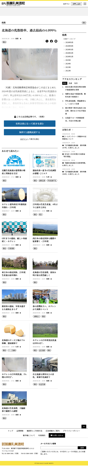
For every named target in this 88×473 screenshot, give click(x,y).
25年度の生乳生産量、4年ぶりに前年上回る (45, 213)
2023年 (68, 74)
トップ (10, 438)
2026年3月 (69, 57)
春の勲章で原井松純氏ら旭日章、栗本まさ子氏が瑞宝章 (75, 118)
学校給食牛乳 (51, 188)
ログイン (66, 4)
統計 (40, 222)
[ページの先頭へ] (83, 434)
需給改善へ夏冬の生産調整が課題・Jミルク (44, 179)
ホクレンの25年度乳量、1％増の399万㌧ (14, 383)
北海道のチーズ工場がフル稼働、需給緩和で (13, 349)
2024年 (68, 71)
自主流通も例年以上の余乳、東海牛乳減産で (43, 383)
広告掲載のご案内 (52, 438)
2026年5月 (69, 50)
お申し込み (77, 4)
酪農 (16, 46)
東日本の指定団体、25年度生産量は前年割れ (14, 281)
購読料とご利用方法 (34, 438)
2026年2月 (69, 60)
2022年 (68, 78)
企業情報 (19, 438)
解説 (35, 358)
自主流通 (42, 392)
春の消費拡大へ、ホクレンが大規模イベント (44, 315)
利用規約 (41, 442)
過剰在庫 (42, 188)
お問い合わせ (56, 442)
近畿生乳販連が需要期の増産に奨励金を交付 (13, 179)
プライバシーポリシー (71, 438)
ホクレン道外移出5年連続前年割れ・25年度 (14, 213)
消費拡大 (37, 324)
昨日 (64, 90)
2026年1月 (69, 64)
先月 (76, 90)
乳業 (49, 184)
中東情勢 (11, 256)
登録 (82, 455)
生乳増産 (42, 358)
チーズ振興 (12, 358)
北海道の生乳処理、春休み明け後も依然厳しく (44, 281)
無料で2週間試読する (29, 139)
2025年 (68, 67)
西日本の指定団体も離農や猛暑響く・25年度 (44, 247)
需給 (83, 30)
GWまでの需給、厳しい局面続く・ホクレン (14, 247)
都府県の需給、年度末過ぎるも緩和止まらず (13, 315)
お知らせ (66, 137)
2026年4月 (69, 53)
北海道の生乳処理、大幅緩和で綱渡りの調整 (13, 417)
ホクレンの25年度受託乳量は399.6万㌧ (44, 349)
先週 (70, 90)
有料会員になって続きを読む (30, 131)
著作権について (29, 442)
